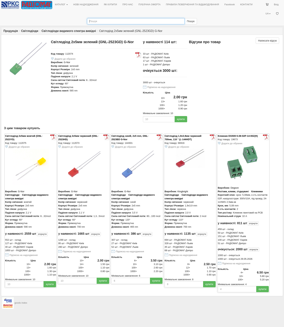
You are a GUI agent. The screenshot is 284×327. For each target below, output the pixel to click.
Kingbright (182, 191)
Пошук (190, 21)
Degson (235, 187)
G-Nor (67, 62)
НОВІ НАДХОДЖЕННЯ (85, 4)
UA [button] (268, 13)
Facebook (229, 4)
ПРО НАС (127, 4)
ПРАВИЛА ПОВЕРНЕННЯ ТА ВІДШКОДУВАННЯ (192, 4)
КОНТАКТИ (246, 4)
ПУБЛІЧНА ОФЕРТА (150, 4)
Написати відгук (267, 40)
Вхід (276, 4)
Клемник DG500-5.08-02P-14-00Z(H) (238, 136)
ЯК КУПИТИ (110, 4)
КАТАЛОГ (61, 4)
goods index (21, 303)
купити (181, 119)
